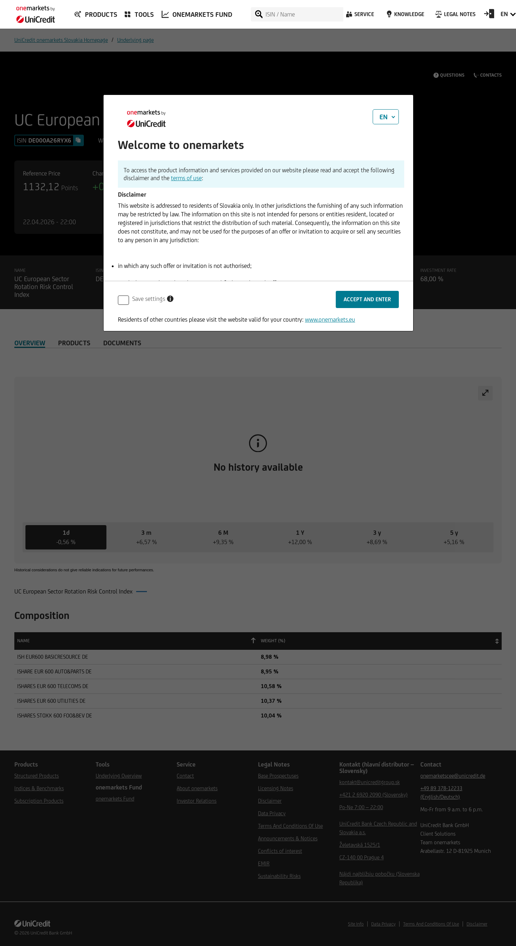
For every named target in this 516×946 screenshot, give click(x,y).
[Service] (359, 16)
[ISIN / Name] (304, 14)
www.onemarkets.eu (330, 319)
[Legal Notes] (455, 16)
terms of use (186, 178)
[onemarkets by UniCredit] (32, 12)
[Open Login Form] (489, 16)
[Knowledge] (404, 16)
